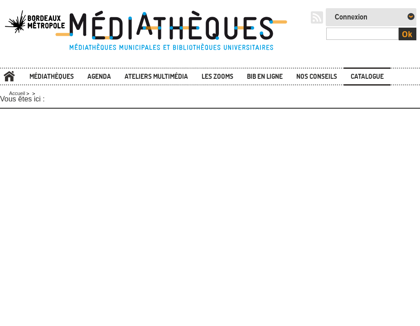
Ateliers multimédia (156, 76)
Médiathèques (51, 76)
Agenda (99, 76)
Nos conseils (316, 76)
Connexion (351, 17)
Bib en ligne (265, 76)
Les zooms (217, 76)
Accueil (9, 76)
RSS (317, 17)
